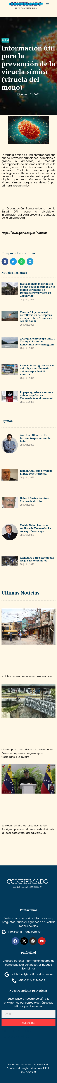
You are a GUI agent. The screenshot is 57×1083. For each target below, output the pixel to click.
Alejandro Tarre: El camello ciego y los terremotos (37, 559)
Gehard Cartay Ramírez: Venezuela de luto (35, 499)
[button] (47, 4)
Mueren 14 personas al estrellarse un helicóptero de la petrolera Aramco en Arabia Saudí (36, 316)
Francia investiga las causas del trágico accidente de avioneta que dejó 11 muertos (37, 370)
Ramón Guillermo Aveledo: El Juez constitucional (36, 472)
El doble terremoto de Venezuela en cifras (27, 676)
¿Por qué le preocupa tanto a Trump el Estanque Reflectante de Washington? (37, 341)
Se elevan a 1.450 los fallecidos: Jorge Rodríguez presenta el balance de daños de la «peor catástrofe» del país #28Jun (28, 829)
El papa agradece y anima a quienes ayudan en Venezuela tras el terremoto (37, 395)
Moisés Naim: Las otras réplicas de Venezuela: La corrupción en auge (35, 528)
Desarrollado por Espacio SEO (21, 1034)
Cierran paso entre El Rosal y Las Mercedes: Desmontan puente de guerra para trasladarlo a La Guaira (28, 753)
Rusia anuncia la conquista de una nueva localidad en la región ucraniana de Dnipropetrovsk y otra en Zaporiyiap (37, 289)
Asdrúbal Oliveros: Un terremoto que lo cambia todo (35, 438)
